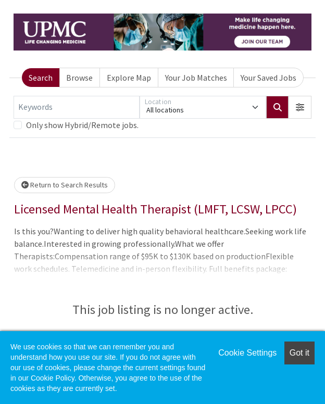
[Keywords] (77, 107)
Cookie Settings (247, 352)
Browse (79, 77)
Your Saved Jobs (268, 77)
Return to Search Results (64, 185)
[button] (300, 107)
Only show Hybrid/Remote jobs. (82, 125)
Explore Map (129, 77)
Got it (299, 352)
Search (41, 77)
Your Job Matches (196, 77)
